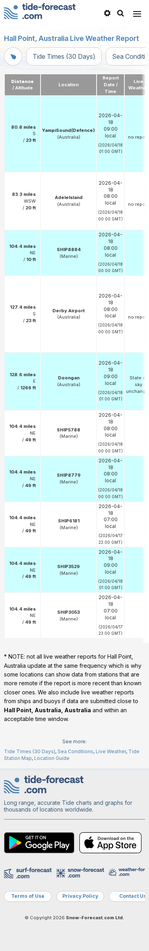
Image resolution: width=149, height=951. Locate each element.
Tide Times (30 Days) (64, 56)
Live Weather (111, 751)
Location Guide (52, 758)
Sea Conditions (75, 751)
